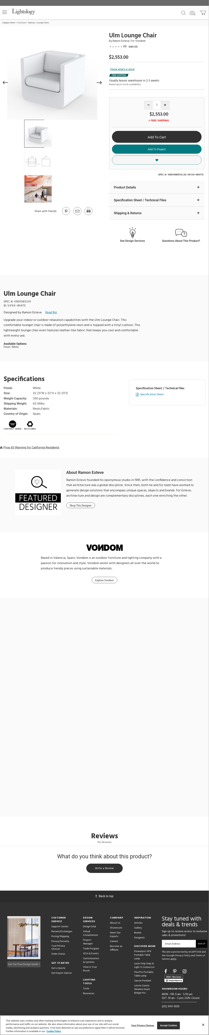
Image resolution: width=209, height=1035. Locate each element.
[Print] (88, 215)
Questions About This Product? (181, 241)
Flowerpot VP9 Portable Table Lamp (142, 956)
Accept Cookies (168, 1025)
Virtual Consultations (90, 934)
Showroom (116, 929)
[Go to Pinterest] (66, 215)
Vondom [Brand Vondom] (140, 41)
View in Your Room (90, 970)
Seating (31, 22)
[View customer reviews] (174, 979)
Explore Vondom (104, 580)
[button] (4, 12)
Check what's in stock (122, 69)
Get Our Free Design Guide (24, 964)
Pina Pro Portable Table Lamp (143, 975)
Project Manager (88, 943)
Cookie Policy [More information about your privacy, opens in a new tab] (53, 1031)
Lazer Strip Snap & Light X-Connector (144, 966)
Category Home (8, 22)
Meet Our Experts (115, 935)
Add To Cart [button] (157, 137)
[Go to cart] (203, 12)
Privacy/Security (60, 942)
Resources (88, 994)
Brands (137, 934)
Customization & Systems (91, 961)
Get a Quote (58, 969)
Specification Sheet (152, 395)
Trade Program (91, 949)
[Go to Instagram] (184, 972)
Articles (138, 924)
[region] (104, 1025)
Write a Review (105, 869)
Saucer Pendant (142, 982)
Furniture (21, 22)
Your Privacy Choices (58, 948)
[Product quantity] (157, 105)
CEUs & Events (90, 954)
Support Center (59, 927)
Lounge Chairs (43, 22)
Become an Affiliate (116, 949)
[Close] (203, 1025)
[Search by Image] (193, 13)
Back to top (104, 897)
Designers (139, 939)
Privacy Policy (182, 956)
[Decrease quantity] (148, 105)
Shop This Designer (81, 505)
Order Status (58, 955)
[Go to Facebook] (166, 972)
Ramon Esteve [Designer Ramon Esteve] (121, 41)
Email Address (172, 944)
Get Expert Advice (61, 974)
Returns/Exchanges (61, 932)
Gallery (138, 929)
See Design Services (132, 241)
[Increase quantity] (165, 105)
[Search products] (183, 12)
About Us (115, 924)
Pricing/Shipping (60, 937)
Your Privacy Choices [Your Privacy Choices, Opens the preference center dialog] (142, 1025)
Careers (114, 942)
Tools (86, 989)
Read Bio (51, 312)
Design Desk (89, 927)
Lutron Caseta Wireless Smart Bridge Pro (142, 990)
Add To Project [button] (157, 149)
